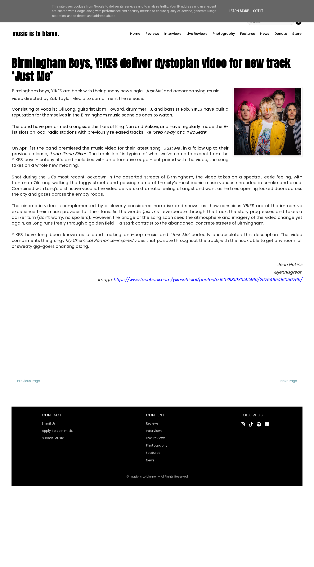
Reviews (152, 33)
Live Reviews (197, 33)
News (264, 33)
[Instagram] (243, 424)
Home (135, 33)
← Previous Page (26, 380)
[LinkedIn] (267, 424)
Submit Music (53, 438)
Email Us (49, 423)
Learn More (239, 11)
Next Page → (290, 380)
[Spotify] (259, 424)
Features (247, 33)
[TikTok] (251, 424)
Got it (258, 11)
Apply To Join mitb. (57, 431)
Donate (280, 33)
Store (296, 33)
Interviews (172, 33)
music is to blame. (36, 33)
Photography (224, 33)
